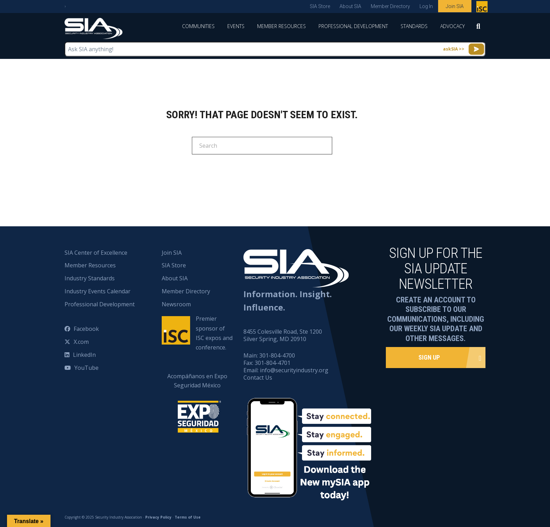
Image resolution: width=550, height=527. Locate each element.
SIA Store (320, 6)
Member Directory (390, 6)
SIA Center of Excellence (96, 252)
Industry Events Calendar (97, 291)
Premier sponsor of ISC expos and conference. (214, 333)
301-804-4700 (277, 355)
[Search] (478, 28)
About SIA (350, 6)
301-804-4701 (272, 363)
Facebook (86, 329)
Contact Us (257, 377)
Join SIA (455, 6)
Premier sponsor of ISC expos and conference (483, 8)
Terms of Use (188, 517)
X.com (81, 342)
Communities (198, 26)
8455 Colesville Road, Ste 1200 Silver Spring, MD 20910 (282, 335)
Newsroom (176, 304)
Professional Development (353, 26)
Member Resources (281, 26)
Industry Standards (90, 278)
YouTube (86, 368)
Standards (414, 26)
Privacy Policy (158, 517)
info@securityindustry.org (294, 370)
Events (235, 26)
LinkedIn (84, 355)
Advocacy (452, 26)
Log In (426, 6)
